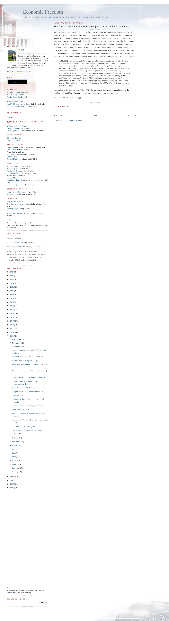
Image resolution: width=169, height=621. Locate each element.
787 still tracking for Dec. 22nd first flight (27, 357)
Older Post (132, 115)
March (15, 464)
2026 (12, 272)
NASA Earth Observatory (16, 192)
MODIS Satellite (13, 106)
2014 (12, 317)
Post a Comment (58, 111)
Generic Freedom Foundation (18, 128)
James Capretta (12, 168)
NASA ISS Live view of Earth (18, 104)
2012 (12, 325)
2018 (12, 302)
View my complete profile (19, 71)
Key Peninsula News (15, 202)
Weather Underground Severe (18, 92)
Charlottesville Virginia (20, 395)
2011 (12, 328)
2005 (12, 488)
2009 (12, 336)
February (15, 468)
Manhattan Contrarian (15, 154)
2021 (12, 291)
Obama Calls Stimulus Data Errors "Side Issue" (29, 377)
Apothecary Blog (13, 171)
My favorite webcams (15, 102)
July (14, 449)
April (14, 460)
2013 (12, 321)
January (15, 472)
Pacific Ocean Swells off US (18, 97)
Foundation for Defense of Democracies (22, 173)
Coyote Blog (12, 157)
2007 (12, 480)
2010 (12, 332)
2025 (12, 276)
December (16, 339)
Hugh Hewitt (12, 147)
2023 (12, 283)
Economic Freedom (43, 12)
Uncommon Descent (15, 140)
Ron (23, 50)
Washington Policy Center (17, 126)
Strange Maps (12, 178)
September (16, 442)
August (15, 445)
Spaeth (9, 175)
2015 (12, 313)
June (14, 453)
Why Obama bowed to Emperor (24, 388)
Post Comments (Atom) (73, 120)
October (15, 438)
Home (95, 115)
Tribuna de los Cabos (15, 213)
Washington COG (13, 131)
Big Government (59, 32)
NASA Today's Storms (15, 95)
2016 (12, 309)
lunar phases (17, 82)
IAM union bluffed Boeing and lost (25, 426)
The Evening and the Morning (18, 247)
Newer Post (57, 115)
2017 (12, 306)
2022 (12, 287)
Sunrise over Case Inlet (20, 409)
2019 (12, 298)
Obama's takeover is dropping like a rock (27, 406)
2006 (12, 484)
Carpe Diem (11, 150)
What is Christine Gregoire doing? (25, 360)
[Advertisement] (18, 538)
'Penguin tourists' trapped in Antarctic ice (27, 391)
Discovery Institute (14, 138)
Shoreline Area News (15, 204)
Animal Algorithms (14, 242)
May (14, 457)
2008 (12, 476)
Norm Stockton (13, 223)
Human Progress (13, 185)
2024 (12, 279)
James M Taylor (13, 159)
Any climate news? (19, 346)
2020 (12, 294)
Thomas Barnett (13, 166)
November (16, 343)
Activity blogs (12, 208)
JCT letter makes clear (99, 41)
